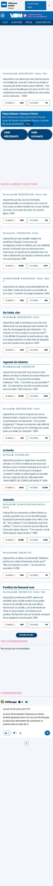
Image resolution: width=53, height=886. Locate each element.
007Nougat (11, 702)
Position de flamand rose (18, 587)
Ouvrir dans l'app (33, 5)
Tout (5, 22)
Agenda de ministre (15, 362)
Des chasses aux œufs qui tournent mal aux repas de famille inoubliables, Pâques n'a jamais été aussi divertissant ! (25, 119)
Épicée (29, 22)
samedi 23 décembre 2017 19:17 (16, 709)
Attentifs (8, 500)
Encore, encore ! (26, 635)
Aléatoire (16, 22)
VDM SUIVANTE (37, 134)
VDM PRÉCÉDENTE (11, 134)
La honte (8, 450)
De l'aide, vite (11, 313)
